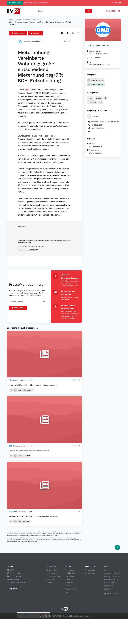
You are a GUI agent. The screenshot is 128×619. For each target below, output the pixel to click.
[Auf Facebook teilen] (25, 232)
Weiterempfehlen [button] (95, 153)
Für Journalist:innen (53, 576)
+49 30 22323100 (97, 128)
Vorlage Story (90, 573)
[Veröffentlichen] (117, 547)
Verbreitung (69, 576)
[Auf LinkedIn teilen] (41, 232)
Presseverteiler (90, 570)
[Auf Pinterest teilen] (46, 232)
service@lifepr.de (32, 541)
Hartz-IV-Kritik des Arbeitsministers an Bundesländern (29, 451)
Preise (67, 586)
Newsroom (69, 570)
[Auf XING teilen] (36, 232)
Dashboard (69, 573)
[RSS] (111, 594)
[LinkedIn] (108, 594)
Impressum (108, 586)
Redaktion (69, 583)
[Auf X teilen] (30, 232)
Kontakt (35, 33)
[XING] (116, 594)
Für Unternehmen (52, 570)
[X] (113, 594)
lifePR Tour (15, 3)
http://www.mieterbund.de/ (99, 64)
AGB (106, 570)
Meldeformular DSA (111, 579)
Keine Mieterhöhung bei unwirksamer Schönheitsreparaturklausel (33, 385)
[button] (11, 390)
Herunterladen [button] (94, 150)
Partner (49, 583)
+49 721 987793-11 (17, 576)
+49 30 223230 (95, 58)
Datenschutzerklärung (112, 573)
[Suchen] (88, 11)
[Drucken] (62, 33)
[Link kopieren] (20, 232)
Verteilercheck (70, 589)
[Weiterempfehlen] (78, 33)
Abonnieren (18, 33)
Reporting (69, 579)
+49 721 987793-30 (17, 573)
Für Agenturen (51, 573)
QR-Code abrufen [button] (95, 147)
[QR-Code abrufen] (67, 33)
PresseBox (108, 589)
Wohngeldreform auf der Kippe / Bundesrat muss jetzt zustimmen (33, 516)
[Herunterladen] (72, 33)
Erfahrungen (51, 579)
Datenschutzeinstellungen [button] (114, 576)
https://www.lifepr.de (18, 583)
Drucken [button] (92, 144)
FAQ (67, 592)
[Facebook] (105, 594)
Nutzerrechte (109, 583)
